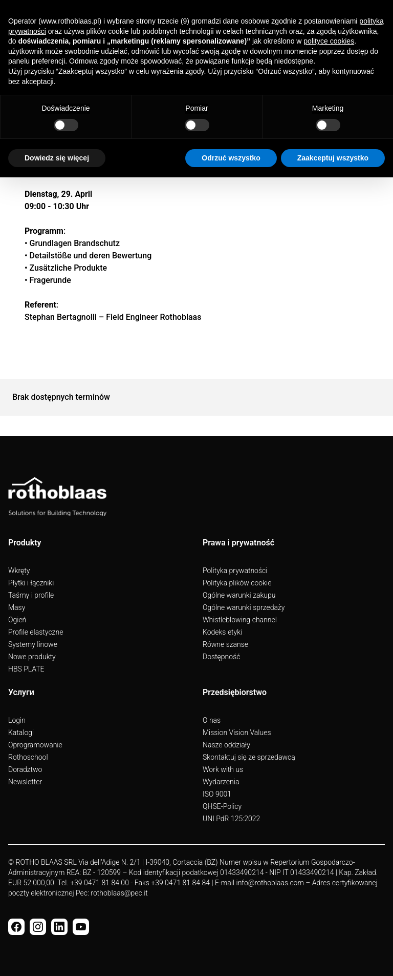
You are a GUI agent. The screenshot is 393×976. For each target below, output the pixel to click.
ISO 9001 (217, 794)
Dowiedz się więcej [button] (57, 158)
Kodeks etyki (222, 632)
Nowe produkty (32, 657)
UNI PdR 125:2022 (231, 819)
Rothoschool (28, 757)
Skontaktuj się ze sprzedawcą (249, 757)
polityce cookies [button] (328, 41)
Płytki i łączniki (31, 583)
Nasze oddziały (226, 745)
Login (17, 720)
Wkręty (19, 570)
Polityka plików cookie (237, 583)
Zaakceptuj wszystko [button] (332, 158)
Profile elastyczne (35, 632)
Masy (16, 607)
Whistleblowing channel (240, 620)
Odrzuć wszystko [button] (231, 158)
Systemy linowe (32, 644)
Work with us (223, 769)
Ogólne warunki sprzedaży (244, 607)
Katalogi (21, 732)
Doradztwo (25, 769)
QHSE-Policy (222, 806)
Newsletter (25, 782)
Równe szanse (225, 644)
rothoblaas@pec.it (119, 893)
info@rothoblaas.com (269, 883)
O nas (212, 720)
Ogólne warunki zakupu (239, 595)
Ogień (17, 620)
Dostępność (221, 657)
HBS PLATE (26, 669)
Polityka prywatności (235, 570)
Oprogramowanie (35, 745)
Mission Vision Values (237, 732)
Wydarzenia (221, 782)
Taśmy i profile (31, 595)
